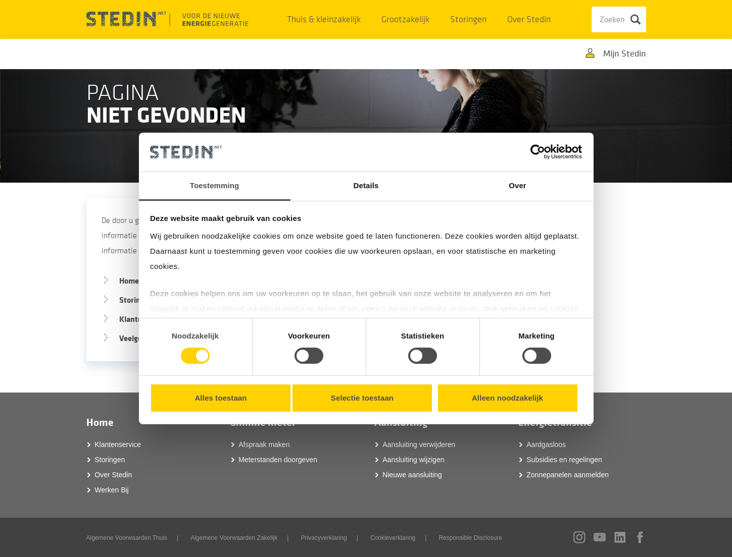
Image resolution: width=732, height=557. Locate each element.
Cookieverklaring (392, 537)
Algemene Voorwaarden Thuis (127, 537)
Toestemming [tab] (214, 185)
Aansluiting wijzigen (413, 460)
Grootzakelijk (405, 19)
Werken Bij (111, 490)
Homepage (137, 280)
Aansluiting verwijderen (418, 444)
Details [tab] (366, 185)
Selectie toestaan (362, 398)
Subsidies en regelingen (564, 460)
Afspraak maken (263, 444)
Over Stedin (529, 19)
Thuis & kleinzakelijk (324, 19)
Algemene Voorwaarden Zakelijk (233, 537)
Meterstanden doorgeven (277, 460)
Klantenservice (117, 444)
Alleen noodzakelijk (507, 398)
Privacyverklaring (324, 537)
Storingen (468, 19)
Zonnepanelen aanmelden (567, 475)
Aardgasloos (546, 444)
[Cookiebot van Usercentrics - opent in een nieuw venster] (538, 151)
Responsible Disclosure (470, 537)
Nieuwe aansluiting (412, 475)
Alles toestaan (220, 398)
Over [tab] (517, 185)
